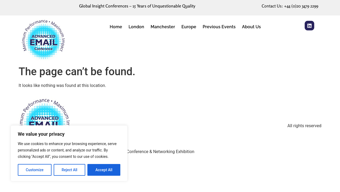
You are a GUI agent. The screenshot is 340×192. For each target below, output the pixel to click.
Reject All (69, 170)
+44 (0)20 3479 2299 (301, 6)
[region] (69, 153)
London (136, 26)
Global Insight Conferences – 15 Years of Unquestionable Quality (137, 6)
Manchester (163, 26)
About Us (251, 26)
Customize (35, 170)
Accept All (103, 170)
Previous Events (219, 26)
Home (116, 26)
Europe (188, 26)
